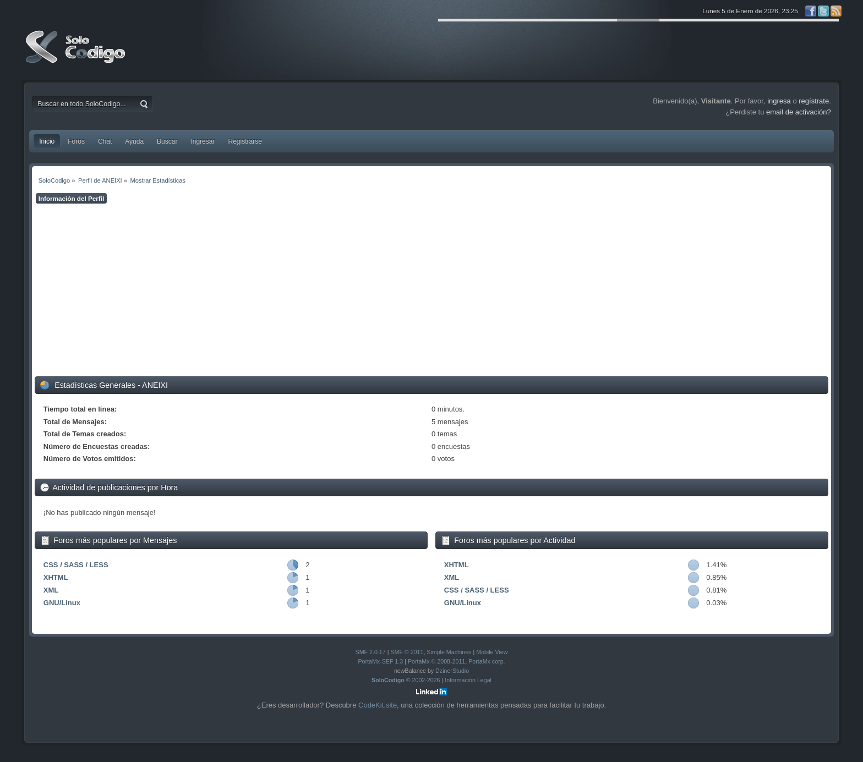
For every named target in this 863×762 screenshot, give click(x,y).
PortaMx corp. (486, 661)
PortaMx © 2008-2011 (436, 661)
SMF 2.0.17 (371, 652)
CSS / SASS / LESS (75, 565)
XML (50, 590)
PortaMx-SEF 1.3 (380, 661)
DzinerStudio (452, 670)
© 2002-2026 (406, 680)
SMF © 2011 (406, 652)
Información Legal (468, 680)
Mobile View (491, 652)
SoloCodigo (76, 55)
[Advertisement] (431, 290)
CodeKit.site (377, 705)
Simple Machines (449, 652)
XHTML (55, 577)
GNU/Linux (61, 603)
